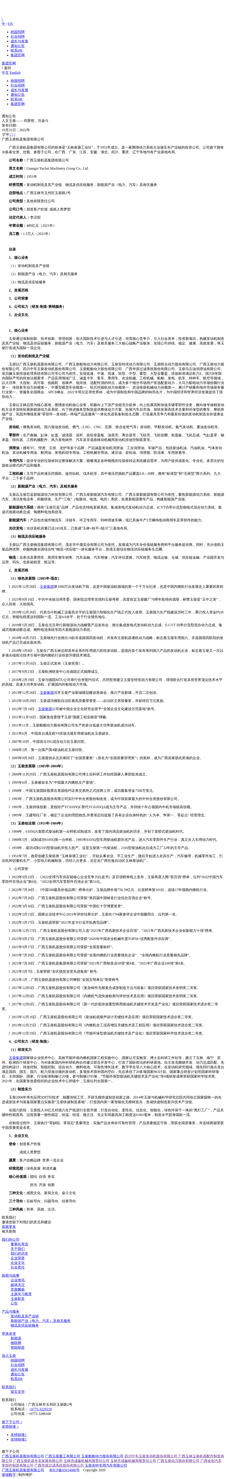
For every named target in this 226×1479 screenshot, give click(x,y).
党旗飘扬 (18, 1289)
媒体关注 (18, 1285)
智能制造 (18, 1347)
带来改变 (9, 1333)
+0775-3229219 (40, 1409)
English (15, 72)
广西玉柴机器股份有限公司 (23, 1456)
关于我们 (18, 1249)
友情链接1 (18, 1435)
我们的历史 (19, 1253)
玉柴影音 (18, 1299)
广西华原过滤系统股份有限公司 (59, 1465)
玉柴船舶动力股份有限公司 (102, 1456)
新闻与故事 (10, 1275)
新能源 (16, 1338)
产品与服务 (10, 1311)
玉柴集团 (47, 586)
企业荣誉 (18, 1258)
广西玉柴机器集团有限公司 (23, 1470)
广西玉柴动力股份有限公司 (178, 1461)
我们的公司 (10, 1239)
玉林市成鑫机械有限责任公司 (86, 1461)
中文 (5, 72)
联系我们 (9, 1387)
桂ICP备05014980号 (64, 1470)
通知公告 (18, 46)
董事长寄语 (19, 1244)
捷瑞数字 (9, 1475)
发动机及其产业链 (25, 1316)
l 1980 (14, 840)
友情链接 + (10, 1426)
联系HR (17, 50)
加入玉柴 (9, 1356)
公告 (14, 1303)
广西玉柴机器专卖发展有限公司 (38, 1461)
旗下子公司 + (12, 1422)
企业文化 (18, 1263)
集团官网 (18, 55)
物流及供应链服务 (25, 1325)
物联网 (16, 1343)
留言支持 (18, 1392)
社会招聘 (18, 36)
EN (10, 24)
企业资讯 (18, 1280)
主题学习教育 (21, 1294)
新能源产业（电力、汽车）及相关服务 (41, 1321)
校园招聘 (18, 32)
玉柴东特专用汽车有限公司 (106, 1465)
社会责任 (18, 1267)
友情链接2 (18, 1439)
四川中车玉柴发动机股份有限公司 (150, 1456)
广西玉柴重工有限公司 (62, 1456)
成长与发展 (19, 41)
